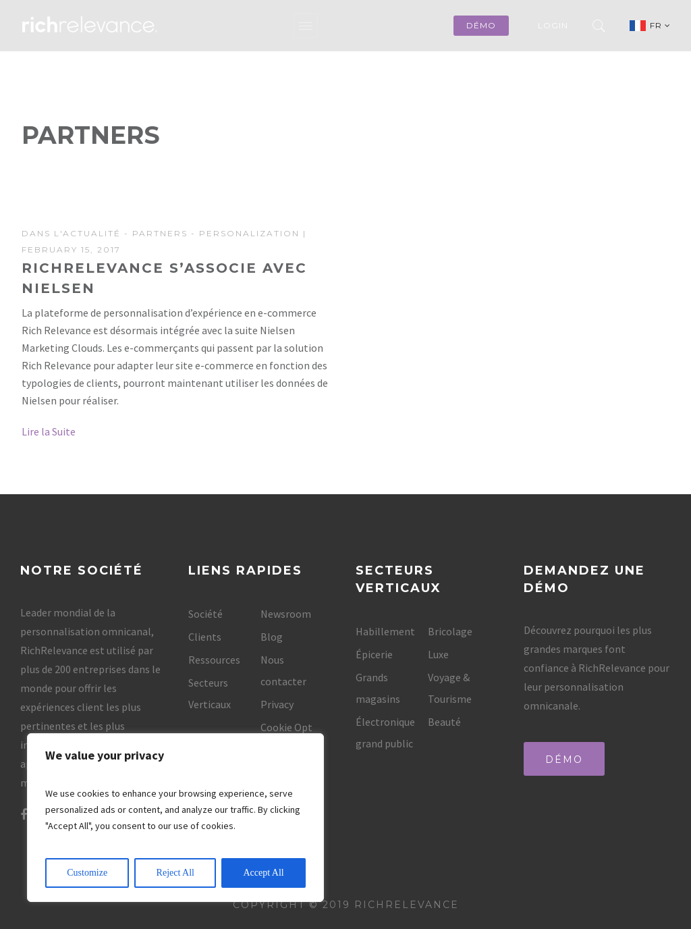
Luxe (438, 654)
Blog (271, 636)
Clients (204, 636)
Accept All (263, 873)
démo (481, 25)
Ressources (214, 659)
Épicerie (374, 654)
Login (553, 25)
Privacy (277, 704)
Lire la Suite (49, 431)
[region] (175, 817)
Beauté (444, 721)
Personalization (249, 233)
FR (660, 25)
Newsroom (285, 613)
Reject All (175, 873)
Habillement (385, 631)
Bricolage (450, 631)
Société (205, 613)
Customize (87, 873)
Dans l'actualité (71, 233)
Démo (564, 759)
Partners (160, 233)
